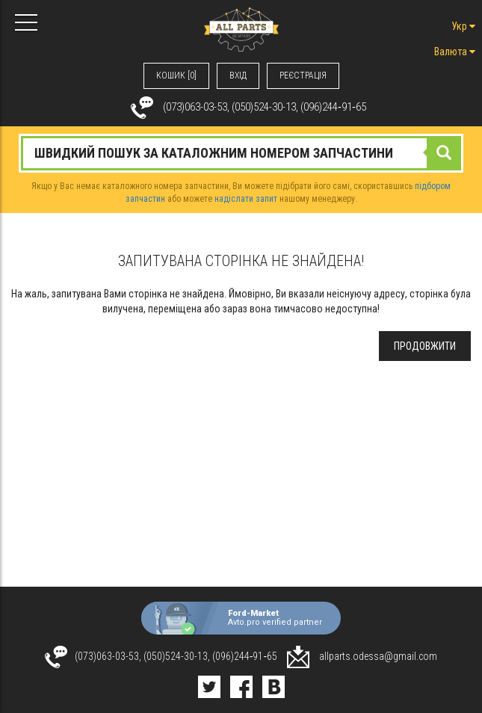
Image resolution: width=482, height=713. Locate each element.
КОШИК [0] (176, 75)
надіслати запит (245, 199)
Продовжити (425, 346)
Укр (463, 26)
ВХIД (238, 75)
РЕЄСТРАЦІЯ (303, 75)
